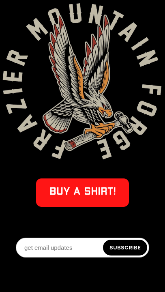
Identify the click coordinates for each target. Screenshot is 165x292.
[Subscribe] (125, 248)
